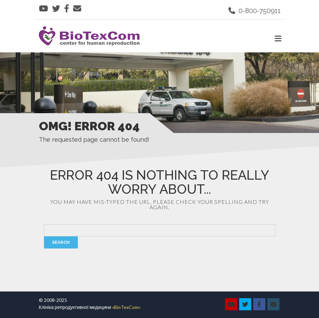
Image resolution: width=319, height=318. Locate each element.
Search (61, 242)
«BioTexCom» (126, 307)
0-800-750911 (254, 11)
